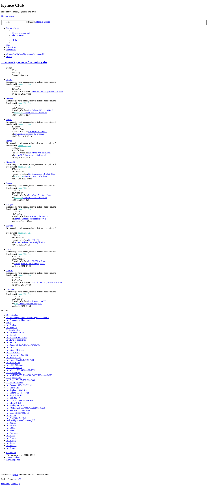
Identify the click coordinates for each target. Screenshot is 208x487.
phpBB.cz (19, 479)
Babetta (9, 98)
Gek (29, 84)
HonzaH (17, 219)
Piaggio (9, 226)
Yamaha (9, 270)
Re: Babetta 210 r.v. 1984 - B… (41, 110)
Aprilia (9, 79)
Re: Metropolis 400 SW (38, 216)
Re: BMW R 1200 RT (37, 131)
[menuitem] (21, 33)
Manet (9, 183)
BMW (9, 119)
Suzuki (9, 249)
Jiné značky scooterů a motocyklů (24, 62)
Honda (9, 141)
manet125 (22, 84)
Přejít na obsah (7, 16)
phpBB (15, 474)
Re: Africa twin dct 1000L (39, 153)
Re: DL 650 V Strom (37, 261)
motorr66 (35, 91)
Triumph (10, 289)
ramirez (17, 134)
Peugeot (9, 204)
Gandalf (34, 282)
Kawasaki (10, 162)
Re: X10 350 (33, 240)
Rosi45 (17, 263)
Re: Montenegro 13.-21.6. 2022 (41, 174)
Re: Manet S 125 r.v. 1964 (39, 195)
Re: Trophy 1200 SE (37, 301)
